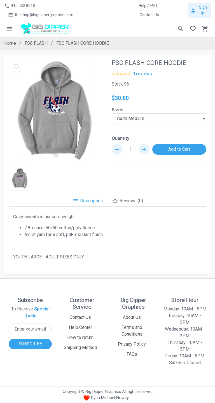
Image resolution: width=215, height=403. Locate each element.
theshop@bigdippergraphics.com (40, 15)
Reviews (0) (127, 200)
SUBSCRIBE (30, 344)
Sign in (198, 10)
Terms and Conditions (131, 331)
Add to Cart (179, 149)
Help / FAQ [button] (148, 5)
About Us (132, 317)
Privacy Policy (132, 344)
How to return (80, 337)
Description (87, 200)
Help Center (80, 327)
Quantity (120, 138)
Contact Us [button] (149, 15)
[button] (56, 156)
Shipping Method (80, 347)
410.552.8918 (19, 6)
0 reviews (142, 73)
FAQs (132, 354)
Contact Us (80, 317)
